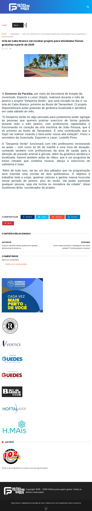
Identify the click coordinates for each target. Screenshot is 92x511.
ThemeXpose (26, 502)
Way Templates (48, 502)
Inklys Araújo (75, 502)
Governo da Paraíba (19, 93)
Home (4, 22)
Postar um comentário (16, 264)
